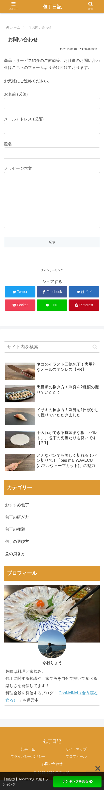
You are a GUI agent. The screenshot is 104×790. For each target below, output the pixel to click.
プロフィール (76, 766)
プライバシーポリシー (27, 766)
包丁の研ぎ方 (17, 527)
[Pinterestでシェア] (84, 315)
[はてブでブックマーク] (84, 301)
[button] (95, 357)
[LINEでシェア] (52, 315)
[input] (52, 357)
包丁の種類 (15, 539)
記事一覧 (28, 759)
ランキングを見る (77, 781)
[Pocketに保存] (20, 315)
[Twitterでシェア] (20, 301)
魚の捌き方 (15, 564)
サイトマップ (76, 759)
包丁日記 (52, 7)
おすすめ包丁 (17, 515)
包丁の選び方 (17, 551)
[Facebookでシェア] (52, 301)
